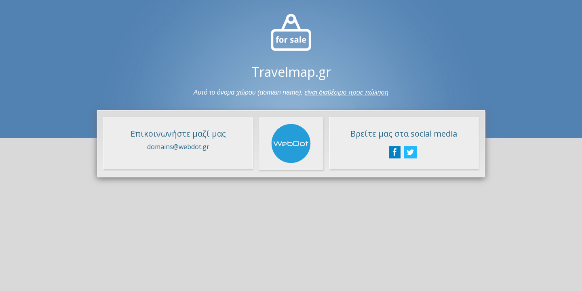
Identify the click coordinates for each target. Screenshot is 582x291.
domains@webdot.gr (178, 146)
